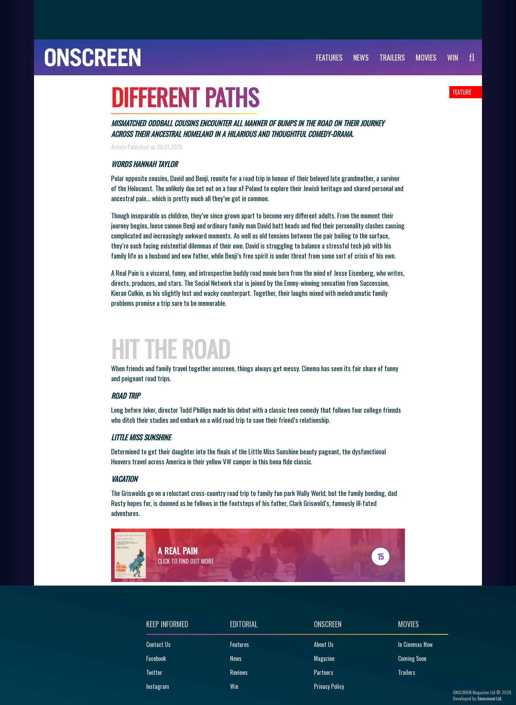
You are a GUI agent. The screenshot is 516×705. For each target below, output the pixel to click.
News (361, 57)
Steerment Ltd (489, 698)
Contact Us (158, 644)
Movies (426, 57)
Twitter (154, 672)
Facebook (156, 658)
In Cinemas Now (415, 644)
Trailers (392, 57)
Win (234, 686)
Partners (323, 672)
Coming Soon (412, 658)
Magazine (324, 658)
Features (329, 57)
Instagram (157, 686)
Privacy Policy (329, 686)
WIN (452, 57)
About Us (324, 644)
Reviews (239, 672)
